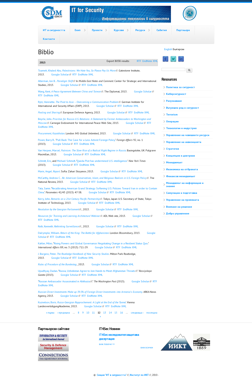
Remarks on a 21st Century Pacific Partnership (76, 199)
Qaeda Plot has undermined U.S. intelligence (102, 161)
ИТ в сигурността (54, 30)
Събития (162, 30)
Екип (78, 30)
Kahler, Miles (45, 243)
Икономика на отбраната (182, 169)
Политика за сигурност (180, 87)
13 (104, 312)
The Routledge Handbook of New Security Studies (83, 254)
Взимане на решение (179, 206)
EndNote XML (150, 61)
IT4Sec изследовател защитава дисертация (119, 337)
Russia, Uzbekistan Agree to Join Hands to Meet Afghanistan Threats (98, 271)
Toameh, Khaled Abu (49, 70)
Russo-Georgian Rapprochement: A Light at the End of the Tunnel (91, 302)
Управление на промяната (182, 199)
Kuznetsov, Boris (47, 302)
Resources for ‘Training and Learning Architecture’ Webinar (70, 216)
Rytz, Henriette (46, 102)
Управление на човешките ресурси (187, 135)
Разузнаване (174, 101)
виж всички (147, 347)
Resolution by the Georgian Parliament (59, 209)
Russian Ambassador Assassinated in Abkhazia (65, 281)
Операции (172, 121)
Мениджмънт (174, 162)
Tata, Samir (44, 188)
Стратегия (172, 148)
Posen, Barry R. (46, 140)
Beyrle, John (44, 119)
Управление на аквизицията (183, 142)
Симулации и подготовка (181, 193)
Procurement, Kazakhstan (51, 133)
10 (87, 312)
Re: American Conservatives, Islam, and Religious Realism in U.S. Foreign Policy (105, 178)
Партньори (183, 30)
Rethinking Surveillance (67, 226)
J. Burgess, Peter (47, 254)
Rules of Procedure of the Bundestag (57, 264)
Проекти (97, 30)
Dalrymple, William (48, 233)
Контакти (49, 39)
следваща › (137, 312)
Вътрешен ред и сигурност (182, 107)
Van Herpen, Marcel (49, 150)
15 (116, 312)
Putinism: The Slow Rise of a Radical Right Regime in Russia (93, 150)
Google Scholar (61, 74)
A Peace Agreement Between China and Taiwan (77, 91)
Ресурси (140, 30)
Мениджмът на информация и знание (185, 184)
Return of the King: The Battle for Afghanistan (84, 233)
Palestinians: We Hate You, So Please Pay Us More (90, 70)
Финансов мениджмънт (180, 176)
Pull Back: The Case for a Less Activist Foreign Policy (85, 140)
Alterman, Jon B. (47, 81)
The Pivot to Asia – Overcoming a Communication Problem (88, 102)
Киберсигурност (176, 94)
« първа (50, 312)
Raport (56, 171)
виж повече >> (107, 344)
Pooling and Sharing (50, 112)
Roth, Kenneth (45, 226)
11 (93, 312)
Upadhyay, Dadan (47, 271)
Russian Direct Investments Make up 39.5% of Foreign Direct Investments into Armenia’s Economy (90, 292)
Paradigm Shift (66, 81)
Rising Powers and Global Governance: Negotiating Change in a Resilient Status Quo (101, 243)
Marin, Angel (45, 171)
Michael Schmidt (66, 161)
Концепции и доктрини (180, 155)
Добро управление (177, 213)
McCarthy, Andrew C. (49, 178)
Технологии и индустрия (181, 128)
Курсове (119, 30)
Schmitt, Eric (44, 161)
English (168, 49)
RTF (139, 61)
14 (110, 312)
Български (178, 49)
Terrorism (172, 114)
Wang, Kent (44, 91)
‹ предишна (63, 312)
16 (121, 312)
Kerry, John (44, 199)
